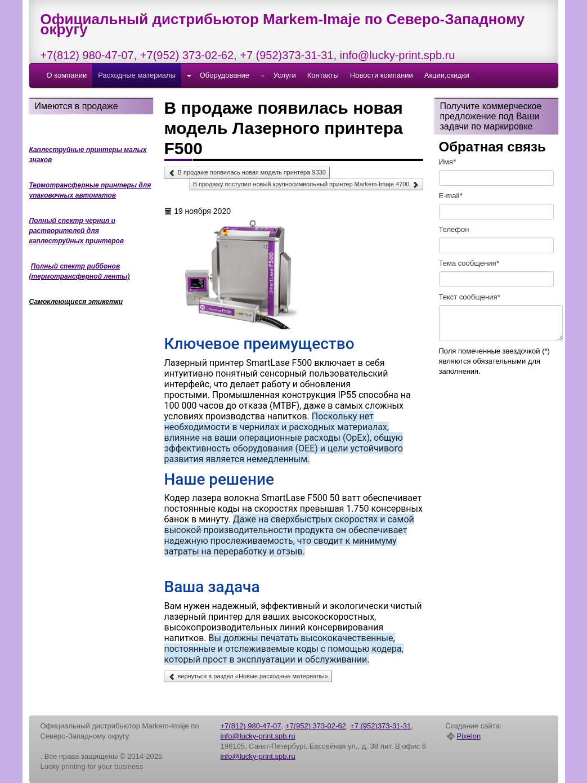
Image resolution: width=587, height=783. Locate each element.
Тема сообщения (469, 263)
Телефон (454, 229)
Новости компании (381, 75)
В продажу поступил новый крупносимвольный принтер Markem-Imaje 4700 (306, 185)
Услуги (285, 75)
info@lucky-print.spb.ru (397, 55)
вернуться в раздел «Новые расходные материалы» (248, 677)
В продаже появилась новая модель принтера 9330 (247, 173)
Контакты (323, 75)
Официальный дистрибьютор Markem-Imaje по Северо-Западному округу (283, 24)
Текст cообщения (469, 297)
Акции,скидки (446, 75)
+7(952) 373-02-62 (187, 55)
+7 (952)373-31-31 (286, 55)
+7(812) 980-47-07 (87, 55)
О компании (67, 75)
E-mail (451, 195)
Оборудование (224, 75)
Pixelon (469, 736)
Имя (447, 162)
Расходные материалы (137, 75)
